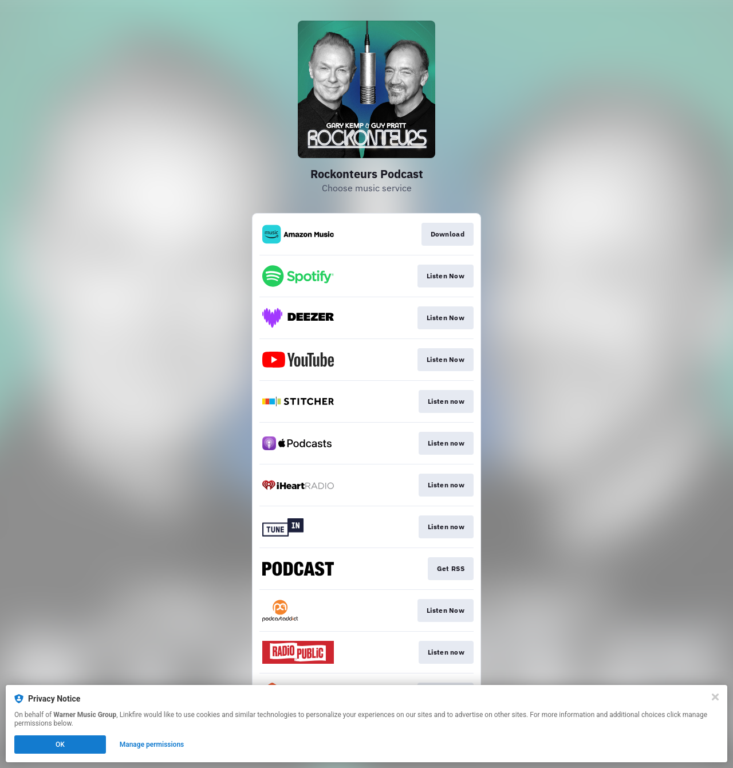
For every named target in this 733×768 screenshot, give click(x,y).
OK (60, 745)
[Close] (715, 697)
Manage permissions (152, 745)
